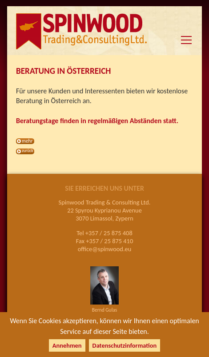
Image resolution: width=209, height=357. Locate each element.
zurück (27, 150)
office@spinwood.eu (105, 249)
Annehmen (67, 345)
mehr (27, 141)
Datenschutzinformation (124, 345)
